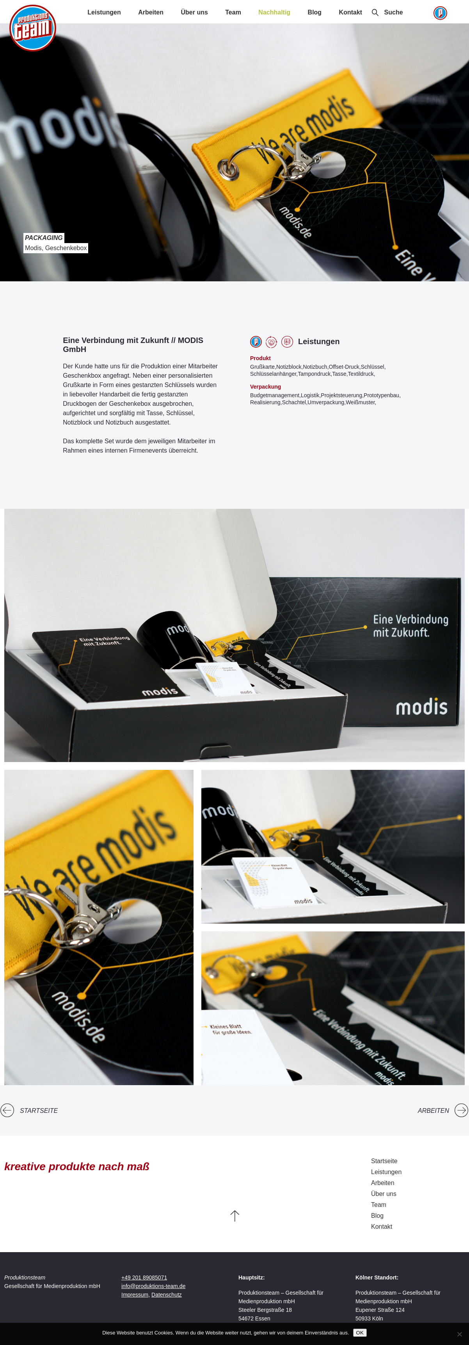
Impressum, (135, 1295)
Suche (393, 12)
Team (233, 12)
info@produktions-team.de (153, 1286)
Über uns (194, 12)
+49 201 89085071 (144, 1277)
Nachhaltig (274, 12)
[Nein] (459, 1334)
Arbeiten (150, 12)
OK (360, 1333)
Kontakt (350, 12)
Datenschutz (166, 1295)
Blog (315, 12)
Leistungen (104, 12)
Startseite (39, 1110)
